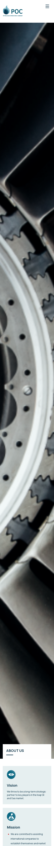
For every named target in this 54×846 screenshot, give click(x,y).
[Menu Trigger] (47, 6)
